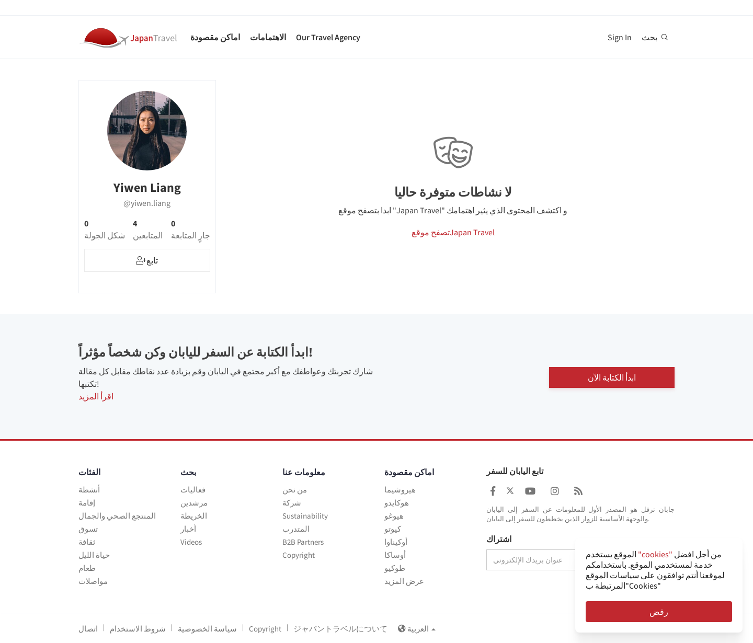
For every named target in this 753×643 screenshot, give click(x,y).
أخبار (188, 529)
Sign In (620, 37)
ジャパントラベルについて (340, 629)
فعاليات (193, 490)
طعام (87, 568)
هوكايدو (396, 503)
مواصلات (93, 581)
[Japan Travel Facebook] (492, 491)
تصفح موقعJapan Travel (453, 232)
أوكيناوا (395, 542)
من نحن (294, 490)
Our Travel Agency (328, 37)
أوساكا (395, 555)
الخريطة (193, 516)
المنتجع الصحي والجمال (117, 516)
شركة (291, 503)
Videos (191, 542)
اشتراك (498, 539)
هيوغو (394, 516)
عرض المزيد (404, 581)
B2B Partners (303, 542)
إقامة (86, 503)
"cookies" (655, 554)
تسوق (88, 529)
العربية (417, 629)
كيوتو (392, 529)
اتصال (88, 629)
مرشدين (194, 503)
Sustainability (305, 516)
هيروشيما (400, 490)
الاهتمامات (268, 37)
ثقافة (86, 542)
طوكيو (394, 568)
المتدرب (296, 529)
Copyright (298, 555)
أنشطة (89, 490)
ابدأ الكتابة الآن (612, 377)
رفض (658, 611)
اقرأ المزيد (95, 396)
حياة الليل (94, 555)
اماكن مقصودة (215, 37)
